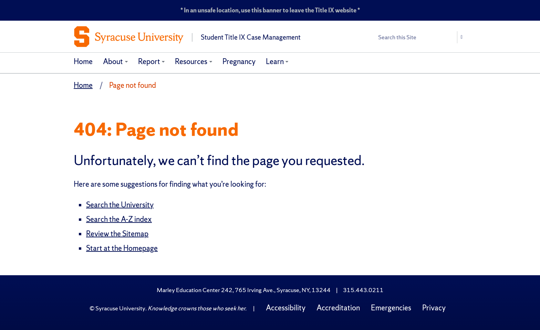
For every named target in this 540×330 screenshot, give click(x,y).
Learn (275, 61)
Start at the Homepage (122, 248)
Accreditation (338, 308)
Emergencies (391, 308)
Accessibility (285, 308)
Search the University (120, 205)
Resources (191, 61)
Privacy (434, 308)
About (113, 61)
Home (83, 61)
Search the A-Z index (119, 219)
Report (149, 61)
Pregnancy (239, 61)
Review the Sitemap (117, 234)
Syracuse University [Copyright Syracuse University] (120, 308)
